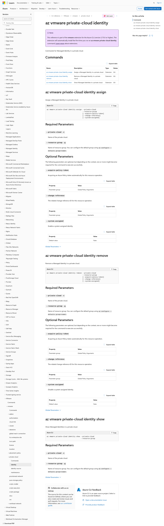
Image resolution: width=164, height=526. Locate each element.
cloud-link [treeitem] (12, 414)
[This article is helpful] (149, 35)
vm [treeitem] (10, 492)
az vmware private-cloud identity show (59, 82)
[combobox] (17, 18)
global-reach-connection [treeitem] (17, 426)
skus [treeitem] (10, 488)
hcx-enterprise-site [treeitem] (15, 430)
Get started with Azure (152, 9)
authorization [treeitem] (13, 411)
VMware (66, 16)
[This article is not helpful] (152, 35)
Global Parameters (53, 246)
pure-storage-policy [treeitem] (15, 473)
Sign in (159, 3)
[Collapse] (31, 14)
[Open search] (154, 3)
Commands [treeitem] (11, 395)
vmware (75, 16)
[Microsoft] (4, 2)
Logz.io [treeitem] (8, 122)
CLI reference (56, 16)
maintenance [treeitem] (15, 465)
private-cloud (85, 16)
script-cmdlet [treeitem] (13, 477)
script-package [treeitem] (14, 484)
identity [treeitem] (13, 457)
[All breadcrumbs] (47, 16)
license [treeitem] (11, 438)
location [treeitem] (12, 442)
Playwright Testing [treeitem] (12, 251)
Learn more (60, 43)
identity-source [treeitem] (16, 461)
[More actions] (117, 16)
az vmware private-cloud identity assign (59, 72)
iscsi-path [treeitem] (12, 434)
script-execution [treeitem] (14, 481)
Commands (137, 20)
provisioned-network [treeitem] (16, 469)
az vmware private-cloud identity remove (147, 25)
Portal (140, 9)
